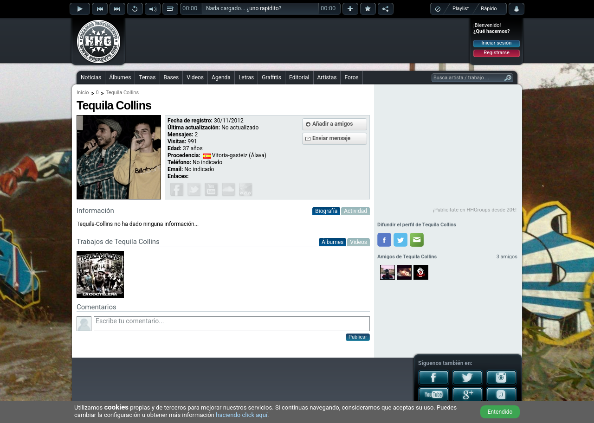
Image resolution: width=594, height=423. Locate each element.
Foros (351, 77)
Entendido (500, 412)
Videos (195, 77)
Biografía (326, 211)
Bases (171, 77)
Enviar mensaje (331, 138)
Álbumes (120, 77)
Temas (147, 77)
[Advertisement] (297, 40)
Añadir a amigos (332, 124)
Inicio (83, 93)
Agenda (221, 77)
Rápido (489, 9)
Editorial (299, 77)
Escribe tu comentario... (232, 323)
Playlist (460, 9)
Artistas (327, 77)
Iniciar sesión (497, 43)
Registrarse (496, 53)
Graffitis (271, 77)
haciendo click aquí (241, 414)
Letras (246, 77)
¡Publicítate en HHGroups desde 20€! (475, 210)
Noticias (91, 77)
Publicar (358, 337)
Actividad (355, 211)
